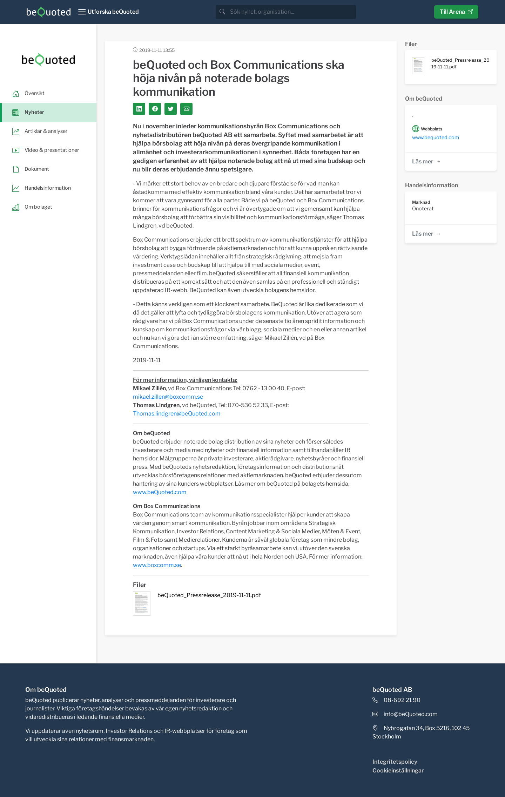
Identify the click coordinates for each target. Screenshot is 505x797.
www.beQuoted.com (160, 492)
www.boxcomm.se (157, 565)
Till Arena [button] (456, 11)
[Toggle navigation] (108, 12)
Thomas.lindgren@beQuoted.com (177, 413)
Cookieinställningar (398, 770)
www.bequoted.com (435, 137)
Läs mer (426, 161)
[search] (292, 12)
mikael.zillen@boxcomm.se (168, 396)
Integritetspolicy (394, 761)
